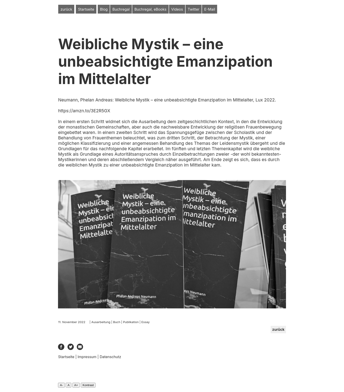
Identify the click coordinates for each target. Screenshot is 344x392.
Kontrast (88, 385)
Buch (116, 322)
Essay (145, 322)
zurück (66, 9)
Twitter (194, 9)
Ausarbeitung (100, 322)
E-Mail (209, 9)
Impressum (87, 356)
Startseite (86, 9)
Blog (104, 9)
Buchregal (121, 9)
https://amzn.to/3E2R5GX (84, 110)
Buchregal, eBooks (151, 9)
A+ (76, 385)
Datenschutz (110, 356)
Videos (177, 9)
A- (61, 385)
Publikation (131, 322)
